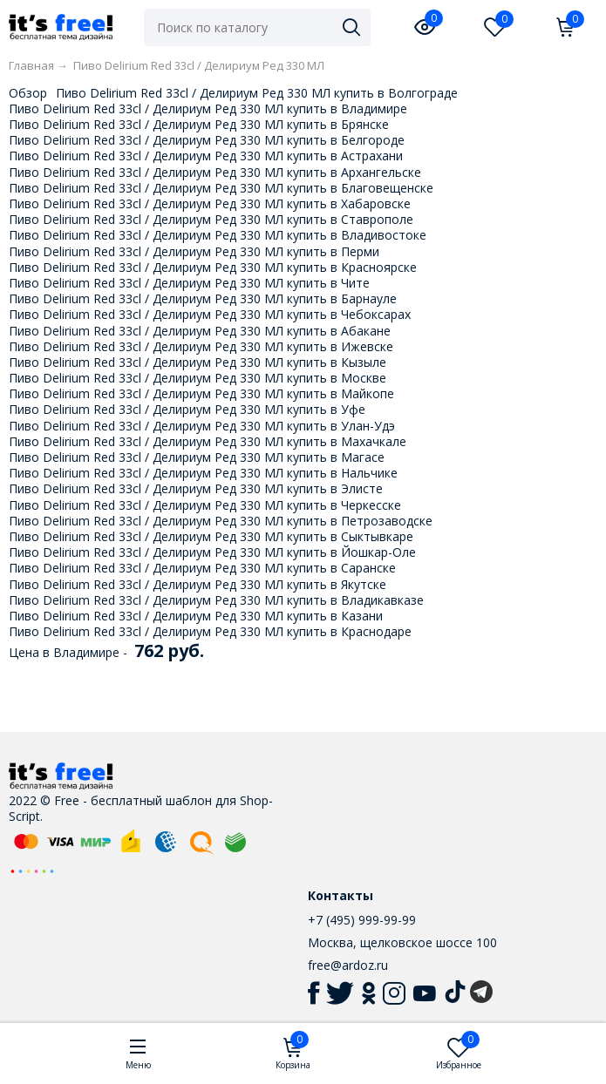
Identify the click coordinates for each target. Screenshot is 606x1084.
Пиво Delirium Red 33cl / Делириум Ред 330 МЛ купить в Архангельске (215, 172)
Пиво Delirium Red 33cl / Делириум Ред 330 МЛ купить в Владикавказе (216, 600)
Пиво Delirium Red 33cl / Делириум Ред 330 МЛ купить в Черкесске (205, 505)
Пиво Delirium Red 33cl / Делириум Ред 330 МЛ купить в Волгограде (257, 93)
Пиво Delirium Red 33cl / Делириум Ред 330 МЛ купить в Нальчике (203, 472)
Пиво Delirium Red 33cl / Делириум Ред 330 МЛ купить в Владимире (208, 108)
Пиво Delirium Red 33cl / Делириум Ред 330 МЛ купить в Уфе (187, 409)
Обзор (28, 93)
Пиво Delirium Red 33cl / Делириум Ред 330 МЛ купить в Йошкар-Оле (212, 552)
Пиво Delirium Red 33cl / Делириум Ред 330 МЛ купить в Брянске (199, 124)
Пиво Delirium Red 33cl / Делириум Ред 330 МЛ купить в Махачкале (207, 441)
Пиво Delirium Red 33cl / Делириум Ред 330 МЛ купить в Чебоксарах (210, 314)
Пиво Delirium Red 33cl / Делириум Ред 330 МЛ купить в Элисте (196, 488)
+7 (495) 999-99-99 (362, 919)
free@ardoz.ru (348, 965)
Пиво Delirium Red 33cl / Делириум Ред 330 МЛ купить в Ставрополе (211, 219)
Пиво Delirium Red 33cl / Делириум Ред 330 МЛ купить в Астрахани (206, 155)
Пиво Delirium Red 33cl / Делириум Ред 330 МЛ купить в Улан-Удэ (202, 425)
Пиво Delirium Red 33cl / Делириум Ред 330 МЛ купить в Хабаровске (210, 203)
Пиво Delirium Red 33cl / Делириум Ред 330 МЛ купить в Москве (197, 377)
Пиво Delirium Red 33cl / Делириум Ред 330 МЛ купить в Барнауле (203, 298)
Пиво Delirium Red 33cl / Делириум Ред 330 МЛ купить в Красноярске (213, 267)
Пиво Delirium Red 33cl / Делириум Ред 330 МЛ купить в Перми (194, 251)
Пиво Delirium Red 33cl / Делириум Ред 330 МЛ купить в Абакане (200, 330)
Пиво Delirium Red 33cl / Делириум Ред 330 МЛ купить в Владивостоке (217, 235)
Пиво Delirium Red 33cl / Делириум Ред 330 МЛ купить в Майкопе (201, 393)
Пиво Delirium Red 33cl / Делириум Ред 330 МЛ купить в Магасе (197, 457)
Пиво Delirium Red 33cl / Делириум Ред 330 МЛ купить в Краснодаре (210, 631)
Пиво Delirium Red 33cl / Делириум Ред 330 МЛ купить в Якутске (197, 584)
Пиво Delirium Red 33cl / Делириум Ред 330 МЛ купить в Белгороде (207, 140)
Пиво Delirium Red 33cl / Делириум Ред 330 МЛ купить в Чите (189, 282)
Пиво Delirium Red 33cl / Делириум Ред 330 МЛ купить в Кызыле (197, 362)
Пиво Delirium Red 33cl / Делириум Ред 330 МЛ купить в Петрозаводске (220, 520)
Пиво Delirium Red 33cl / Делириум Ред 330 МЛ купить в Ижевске (201, 346)
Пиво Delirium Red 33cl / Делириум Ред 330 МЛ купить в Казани (196, 615)
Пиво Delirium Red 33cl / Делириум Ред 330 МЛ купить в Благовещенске (221, 188)
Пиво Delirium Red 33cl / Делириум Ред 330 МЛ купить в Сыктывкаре (211, 536)
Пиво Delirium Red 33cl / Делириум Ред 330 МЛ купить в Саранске (202, 567)
